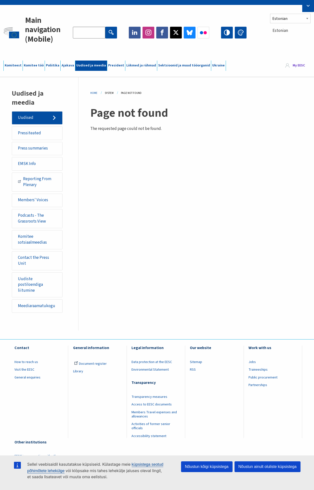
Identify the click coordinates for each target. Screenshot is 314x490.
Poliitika (52, 65)
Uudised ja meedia (91, 65)
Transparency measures (149, 396)
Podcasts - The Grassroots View (32, 218)
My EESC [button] (299, 65)
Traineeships (258, 369)
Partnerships (258, 385)
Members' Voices (33, 200)
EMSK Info (27, 164)
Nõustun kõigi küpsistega (207, 467)
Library (78, 371)
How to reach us (26, 362)
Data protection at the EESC (151, 362)
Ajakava (68, 65)
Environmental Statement (150, 369)
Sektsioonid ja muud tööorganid (184, 65)
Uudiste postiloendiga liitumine (30, 284)
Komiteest (13, 65)
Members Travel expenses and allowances (154, 414)
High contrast (227, 32)
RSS (193, 369)
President (116, 65)
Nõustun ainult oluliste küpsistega (267, 467)
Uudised (25, 118)
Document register (90, 363)
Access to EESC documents (151, 404)
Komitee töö (34, 65)
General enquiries (27, 377)
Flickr (203, 32)
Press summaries (33, 148)
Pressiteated (29, 133)
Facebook (162, 32)
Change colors (241, 32)
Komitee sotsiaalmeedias (32, 239)
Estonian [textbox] (280, 31)
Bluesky (190, 32)
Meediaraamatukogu (36, 306)
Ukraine (218, 65)
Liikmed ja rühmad (141, 65)
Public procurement (263, 377)
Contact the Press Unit (33, 260)
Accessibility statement (148, 436)
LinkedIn (135, 32)
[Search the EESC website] (89, 32)
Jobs (252, 362)
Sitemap (196, 362)
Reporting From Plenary (34, 182)
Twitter (176, 32)
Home (93, 93)
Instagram (148, 32)
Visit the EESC (24, 369)
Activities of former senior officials (150, 426)
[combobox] (290, 39)
